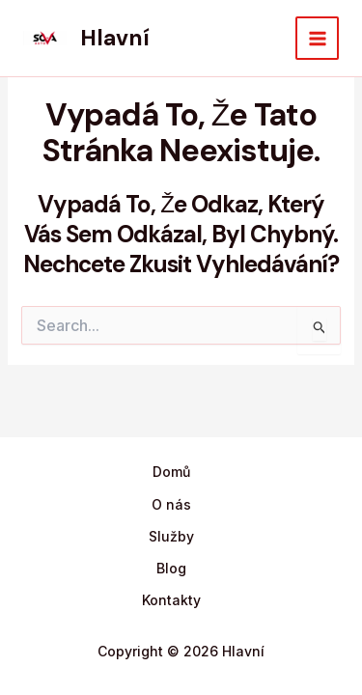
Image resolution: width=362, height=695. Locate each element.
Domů (171, 471)
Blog (171, 568)
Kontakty (171, 600)
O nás (171, 504)
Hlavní (115, 37)
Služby (171, 536)
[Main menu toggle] (317, 38)
